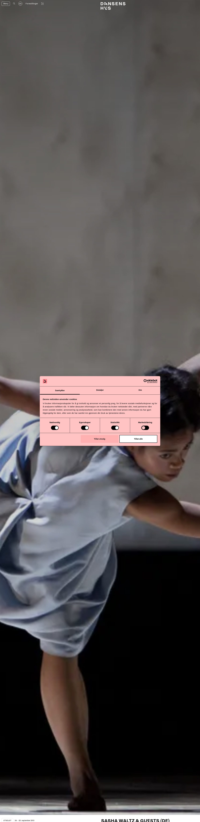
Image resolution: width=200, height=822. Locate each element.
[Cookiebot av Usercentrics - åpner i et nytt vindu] (145, 381)
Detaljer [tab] (100, 390)
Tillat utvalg (99, 439)
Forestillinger (32, 4)
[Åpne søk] (14, 4)
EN (20, 4)
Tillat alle (138, 439)
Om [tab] (140, 390)
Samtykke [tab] (60, 390)
